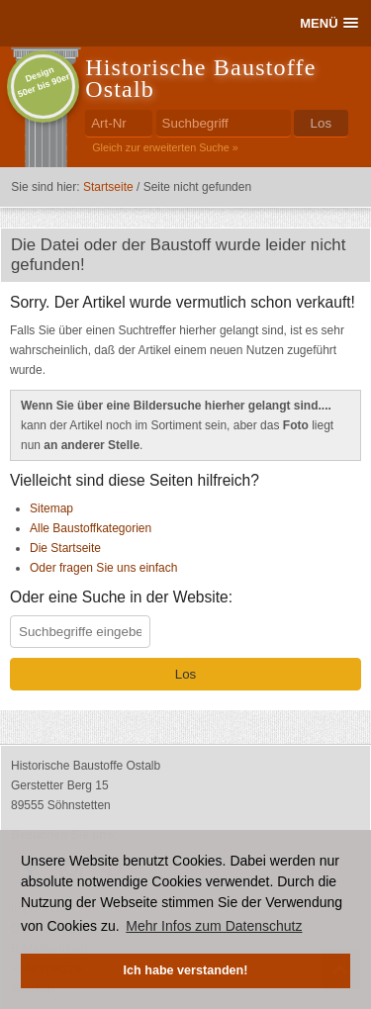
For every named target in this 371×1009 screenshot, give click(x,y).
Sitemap (51, 508)
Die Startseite (65, 548)
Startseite (108, 187)
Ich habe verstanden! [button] (186, 970)
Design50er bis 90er (44, 81)
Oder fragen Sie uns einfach (103, 568)
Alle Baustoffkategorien (90, 528)
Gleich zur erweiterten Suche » (165, 147)
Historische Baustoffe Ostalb (200, 78)
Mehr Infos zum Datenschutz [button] (214, 926)
